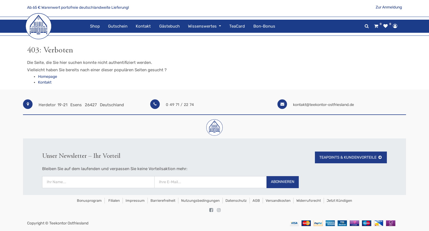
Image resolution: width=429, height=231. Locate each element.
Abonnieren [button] (282, 181)
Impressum (135, 201)
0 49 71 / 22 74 (180, 104)
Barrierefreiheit (162, 201)
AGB (256, 201)
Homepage (47, 76)
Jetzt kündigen (339, 201)
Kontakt (44, 82)
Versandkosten (278, 201)
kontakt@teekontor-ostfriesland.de (323, 104)
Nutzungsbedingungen (200, 201)
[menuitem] (95, 26)
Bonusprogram (89, 201)
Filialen (114, 201)
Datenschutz (236, 201)
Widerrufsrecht (308, 201)
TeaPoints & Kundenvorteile (350, 157)
